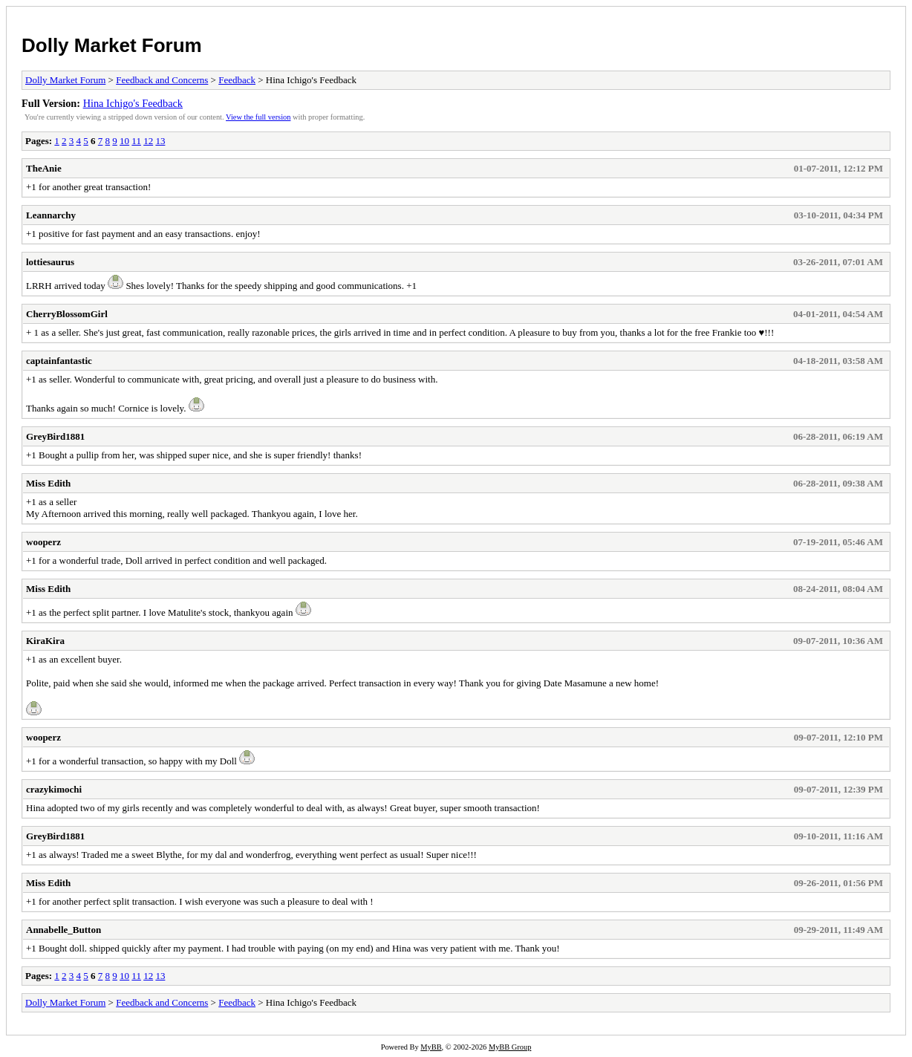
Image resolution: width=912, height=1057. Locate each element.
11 (136, 140)
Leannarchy (51, 215)
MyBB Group (510, 1047)
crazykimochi (54, 789)
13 (160, 140)
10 (124, 140)
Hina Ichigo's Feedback (133, 103)
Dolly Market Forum (112, 45)
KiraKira (45, 640)
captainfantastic (59, 360)
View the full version (258, 117)
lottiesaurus (50, 261)
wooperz (43, 541)
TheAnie (44, 168)
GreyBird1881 (55, 436)
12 (148, 140)
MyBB (430, 1047)
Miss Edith (48, 483)
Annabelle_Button (63, 929)
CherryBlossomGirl (67, 313)
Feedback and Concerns (162, 79)
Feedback (236, 79)
